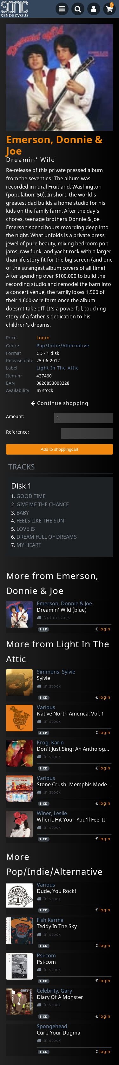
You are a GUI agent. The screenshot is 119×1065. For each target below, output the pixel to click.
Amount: (15, 416)
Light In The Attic (57, 368)
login (104, 629)
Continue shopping (60, 403)
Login (43, 338)
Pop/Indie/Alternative (62, 346)
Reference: (17, 432)
